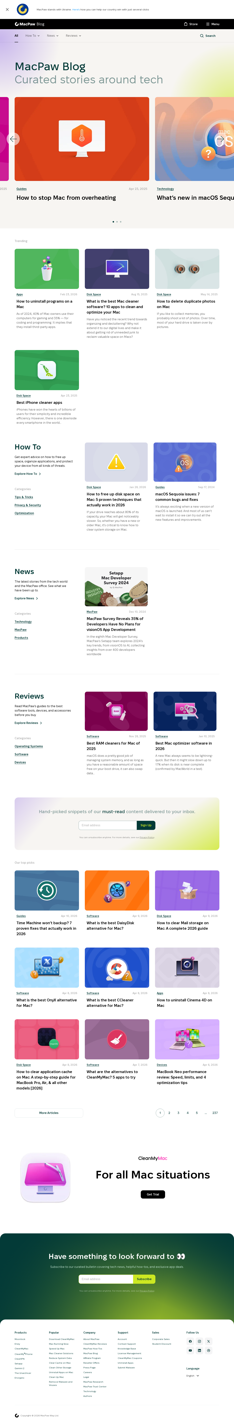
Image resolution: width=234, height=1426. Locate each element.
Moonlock (20, 1339)
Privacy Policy (147, 837)
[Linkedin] (199, 1350)
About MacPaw (91, 1339)
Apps (19, 294)
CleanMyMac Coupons (130, 1358)
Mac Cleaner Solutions (61, 1353)
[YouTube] (190, 1350)
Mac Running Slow (59, 1344)
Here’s (76, 9)
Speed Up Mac (57, 1348)
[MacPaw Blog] (29, 24)
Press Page (89, 1367)
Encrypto (19, 1378)
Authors (87, 1396)
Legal (86, 1377)
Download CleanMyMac (61, 1339)
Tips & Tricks (24, 497)
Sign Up (146, 825)
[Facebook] (190, 1341)
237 (215, 1112)
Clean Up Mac (56, 1377)
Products (21, 637)
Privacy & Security (28, 505)
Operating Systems (29, 746)
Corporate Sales (161, 1339)
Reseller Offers (91, 1363)
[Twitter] (208, 1341)
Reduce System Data (60, 1358)
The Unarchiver (23, 1373)
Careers (87, 1372)
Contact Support (127, 1344)
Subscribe (144, 1279)
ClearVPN (19, 1359)
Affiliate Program (92, 1358)
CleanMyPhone (24, 1354)
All (16, 35)
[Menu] (212, 24)
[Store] (191, 24)
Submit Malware (126, 1367)
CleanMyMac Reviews (95, 1344)
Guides (21, 188)
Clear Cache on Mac (60, 1363)
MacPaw (21, 629)
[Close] (7, 9)
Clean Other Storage (60, 1367)
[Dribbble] (208, 1350)
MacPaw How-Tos (92, 1348)
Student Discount (161, 1344)
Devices (20, 762)
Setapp (18, 1363)
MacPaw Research (93, 1382)
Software (21, 754)
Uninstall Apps (125, 1363)
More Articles (48, 1112)
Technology (165, 188)
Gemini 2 (19, 1368)
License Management (129, 1353)
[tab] (113, 222)
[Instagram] (199, 1341)
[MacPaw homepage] (17, 1415)
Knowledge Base (127, 1348)
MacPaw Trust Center (94, 1386)
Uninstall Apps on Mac (61, 1372)
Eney (17, 1344)
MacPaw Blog (90, 1353)
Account (122, 1339)
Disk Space (94, 294)
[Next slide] (220, 139)
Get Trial (153, 1194)
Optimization (24, 513)
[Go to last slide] (13, 139)
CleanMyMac (21, 1348)
